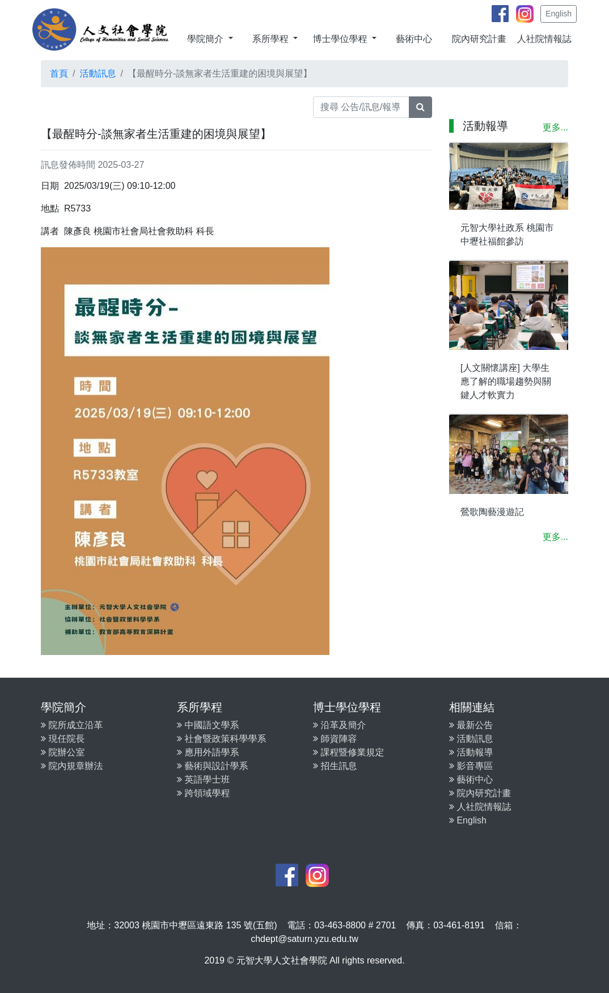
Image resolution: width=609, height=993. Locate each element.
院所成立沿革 (72, 725)
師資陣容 (335, 738)
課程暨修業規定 (348, 752)
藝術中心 (414, 39)
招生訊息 (335, 766)
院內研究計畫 (479, 39)
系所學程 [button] (271, 39)
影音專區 (471, 766)
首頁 (59, 73)
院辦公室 (62, 752)
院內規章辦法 (72, 766)
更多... (555, 127)
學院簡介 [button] (206, 39)
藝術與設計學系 (212, 766)
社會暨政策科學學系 (221, 738)
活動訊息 (97, 73)
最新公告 (471, 725)
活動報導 (471, 752)
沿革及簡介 (339, 725)
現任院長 (62, 738)
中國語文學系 (208, 725)
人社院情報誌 (544, 39)
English (558, 13)
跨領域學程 (203, 793)
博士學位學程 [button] (340, 39)
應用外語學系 (208, 752)
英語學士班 (203, 779)
